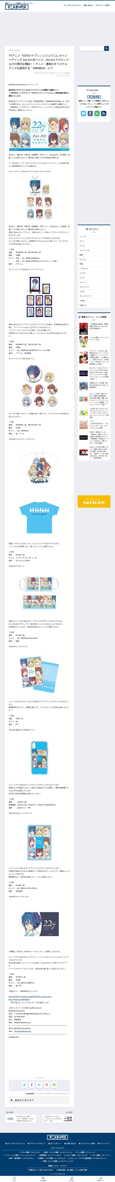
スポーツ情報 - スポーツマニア (77, 1156)
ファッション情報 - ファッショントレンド (20, 1156)
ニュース (82, 237)
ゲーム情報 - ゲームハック (86, 1152)
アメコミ (82, 260)
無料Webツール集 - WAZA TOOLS (41, 1170)
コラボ (82, 292)
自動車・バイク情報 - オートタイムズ (52, 1158)
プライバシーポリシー (37, 1144)
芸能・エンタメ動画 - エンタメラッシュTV (58, 1161)
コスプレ (82, 274)
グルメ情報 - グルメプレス (30, 1152)
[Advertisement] (57, 28)
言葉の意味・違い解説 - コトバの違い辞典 (72, 1170)
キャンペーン (84, 288)
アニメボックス (60, 1174)
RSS (104, 117)
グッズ (45, 1094)
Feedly (97, 117)
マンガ (82, 246)
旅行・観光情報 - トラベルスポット (22, 1158)
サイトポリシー (56, 1144)
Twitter (83, 117)
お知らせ (82, 306)
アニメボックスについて (72, 5)
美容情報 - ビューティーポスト (51, 1156)
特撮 (81, 255)
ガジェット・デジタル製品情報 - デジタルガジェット (88, 1158)
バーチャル (83, 269)
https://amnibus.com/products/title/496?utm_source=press (30, 997)
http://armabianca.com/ (22, 1031)
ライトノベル (84, 250)
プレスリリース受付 (102, 5)
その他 (82, 301)
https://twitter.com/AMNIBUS (19, 999)
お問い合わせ (88, 5)
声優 (81, 264)
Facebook (90, 117)
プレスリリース (64, 1094)
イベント (53, 1094)
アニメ (38, 1094)
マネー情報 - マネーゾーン (101, 1156)
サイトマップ (104, 1144)
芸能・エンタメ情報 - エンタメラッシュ (58, 1152)
